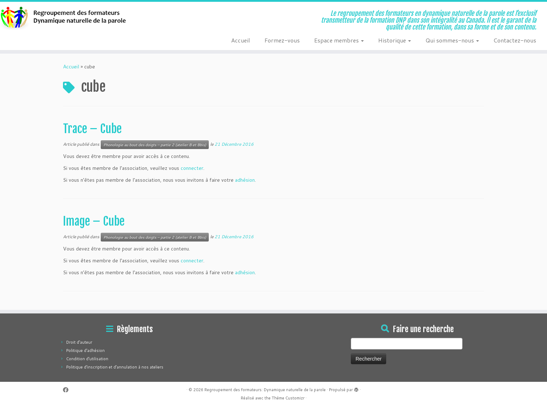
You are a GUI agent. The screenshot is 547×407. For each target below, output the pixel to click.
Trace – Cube (92, 129)
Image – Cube (94, 221)
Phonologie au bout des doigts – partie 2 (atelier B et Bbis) (154, 144)
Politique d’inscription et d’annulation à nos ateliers (114, 367)
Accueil (240, 40)
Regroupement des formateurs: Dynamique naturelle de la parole (265, 390)
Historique (394, 40)
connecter (192, 168)
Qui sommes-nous (452, 40)
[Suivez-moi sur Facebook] (68, 390)
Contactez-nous (514, 40)
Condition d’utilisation (87, 359)
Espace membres (339, 40)
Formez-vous (282, 40)
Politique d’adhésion (85, 350)
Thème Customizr (288, 398)
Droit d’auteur (79, 342)
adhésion (245, 180)
